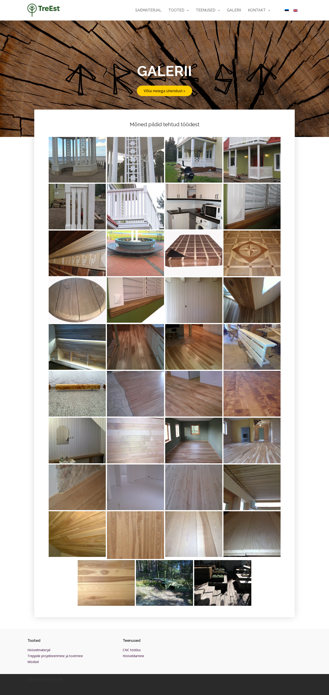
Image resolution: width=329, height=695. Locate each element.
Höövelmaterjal (38, 650)
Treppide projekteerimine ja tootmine (55, 656)
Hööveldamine (133, 656)
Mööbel (33, 662)
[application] (186, 10)
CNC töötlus (132, 650)
